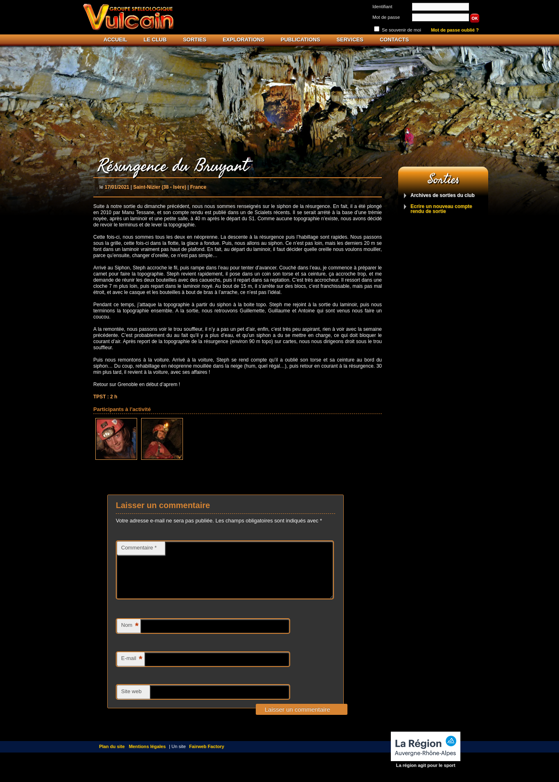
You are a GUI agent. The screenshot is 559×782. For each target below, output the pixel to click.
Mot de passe (386, 17)
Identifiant (382, 6)
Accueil (115, 39)
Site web (131, 701)
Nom (129, 636)
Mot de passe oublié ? (455, 30)
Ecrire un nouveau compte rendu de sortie (441, 209)
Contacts (394, 39)
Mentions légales (147, 756)
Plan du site (112, 756)
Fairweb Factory (206, 756)
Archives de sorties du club (442, 195)
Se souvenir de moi (401, 29)
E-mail (131, 669)
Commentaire (139, 548)
